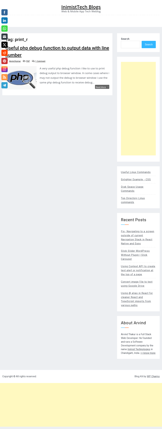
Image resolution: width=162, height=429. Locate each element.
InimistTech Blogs (81, 7)
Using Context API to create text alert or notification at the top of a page (138, 270)
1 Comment (40, 61)
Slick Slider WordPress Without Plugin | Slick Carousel (135, 254)
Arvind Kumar (15, 61)
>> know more (147, 353)
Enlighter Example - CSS (136, 179)
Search (125, 38)
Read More (102, 86)
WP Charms (153, 376)
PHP (28, 61)
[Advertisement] (138, 108)
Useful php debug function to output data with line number (57, 51)
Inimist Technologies (138, 349)
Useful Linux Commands (136, 172)
